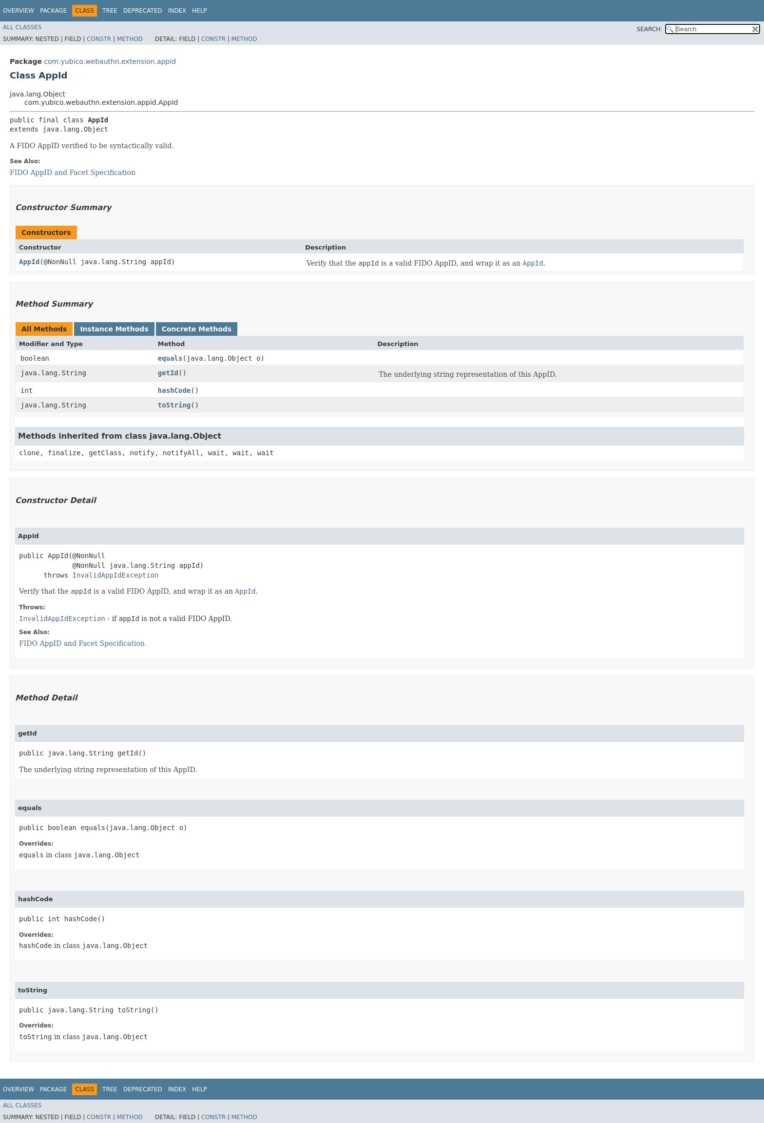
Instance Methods (114, 329)
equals (170, 358)
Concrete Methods (197, 329)
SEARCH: (650, 29)
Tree (109, 10)
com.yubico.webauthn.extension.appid (110, 61)
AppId (29, 262)
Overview (18, 10)
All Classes (22, 27)
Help (199, 10)
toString (174, 405)
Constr (99, 39)
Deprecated (142, 10)
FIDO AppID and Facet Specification (72, 172)
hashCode (174, 390)
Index (177, 10)
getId (168, 373)
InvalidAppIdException (116, 575)
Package (53, 10)
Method (130, 39)
